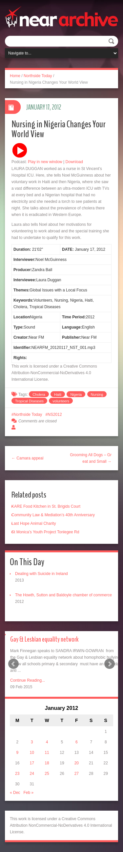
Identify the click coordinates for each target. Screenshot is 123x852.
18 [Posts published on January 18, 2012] (47, 763)
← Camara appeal (27, 458)
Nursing (97, 394)
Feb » (28, 792)
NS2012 (55, 414)
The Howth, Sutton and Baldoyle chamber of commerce (63, 595)
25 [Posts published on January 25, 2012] (47, 773)
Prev (13, 664)
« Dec (15, 792)
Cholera (38, 394)
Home (15, 76)
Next (109, 664)
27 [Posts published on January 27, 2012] (76, 773)
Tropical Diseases (29, 401)
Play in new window (45, 162)
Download (74, 162)
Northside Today (38, 76)
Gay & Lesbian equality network (44, 639)
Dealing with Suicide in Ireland (41, 573)
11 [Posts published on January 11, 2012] (47, 752)
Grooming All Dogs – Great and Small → (91, 458)
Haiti (57, 394)
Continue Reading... (27, 680)
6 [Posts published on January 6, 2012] (76, 742)
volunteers (60, 401)
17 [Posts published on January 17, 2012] (32, 763)
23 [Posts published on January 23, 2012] (17, 773)
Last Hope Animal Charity (33, 523)
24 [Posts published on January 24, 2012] (32, 773)
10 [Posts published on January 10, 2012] (32, 752)
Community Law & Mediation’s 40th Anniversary (53, 515)
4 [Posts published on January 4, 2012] (47, 742)
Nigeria (76, 394)
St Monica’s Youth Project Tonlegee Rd (45, 532)
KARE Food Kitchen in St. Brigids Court (45, 506)
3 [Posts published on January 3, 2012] (32, 742)
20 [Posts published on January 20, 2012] (76, 763)
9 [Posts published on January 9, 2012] (17, 752)
